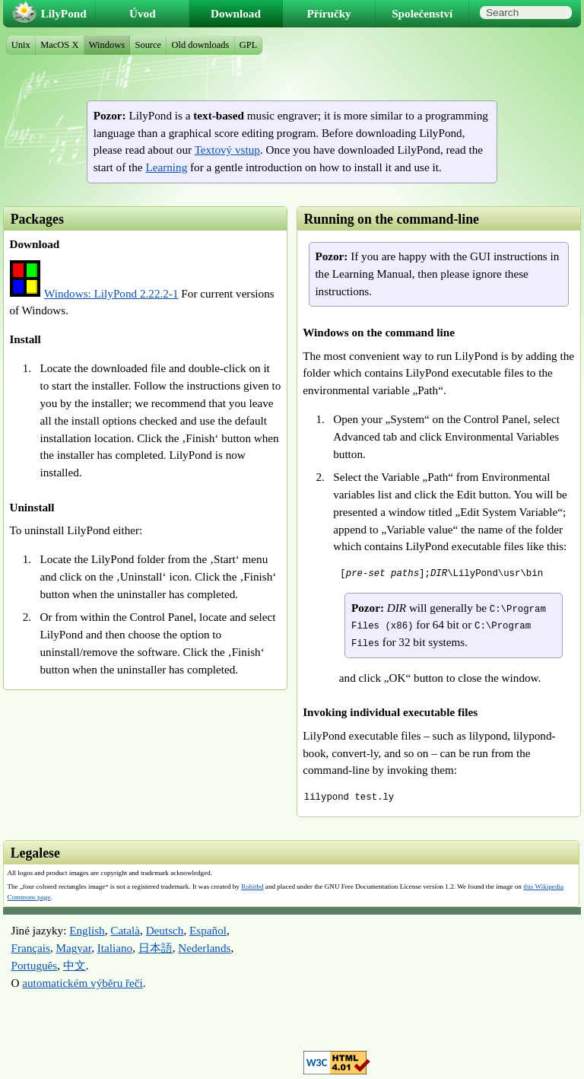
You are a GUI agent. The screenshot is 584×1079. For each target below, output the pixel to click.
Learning (166, 167)
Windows (107, 45)
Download (236, 13)
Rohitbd (252, 886)
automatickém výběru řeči (82, 982)
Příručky (328, 13)
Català (125, 930)
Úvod (142, 13)
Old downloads (201, 45)
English (86, 930)
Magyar (74, 947)
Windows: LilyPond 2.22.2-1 (111, 293)
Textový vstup (227, 149)
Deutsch (165, 930)
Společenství (422, 13)
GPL (249, 45)
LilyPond (64, 13)
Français (30, 947)
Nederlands (204, 947)
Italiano (114, 947)
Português (34, 965)
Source (148, 45)
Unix (20, 45)
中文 (74, 965)
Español (208, 930)
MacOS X (59, 45)
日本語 (155, 947)
